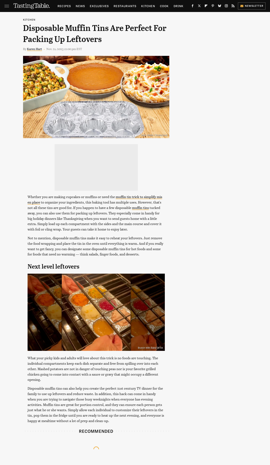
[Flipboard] (206, 6)
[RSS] (233, 6)
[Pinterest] (213, 6)
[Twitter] (199, 6)
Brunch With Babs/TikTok (150, 348)
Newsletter (251, 5)
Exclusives (99, 6)
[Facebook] (192, 6)
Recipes (64, 6)
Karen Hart (34, 49)
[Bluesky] (219, 6)
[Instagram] (226, 6)
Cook (164, 6)
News (80, 6)
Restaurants (125, 6)
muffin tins (140, 207)
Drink (179, 6)
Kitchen (148, 6)
